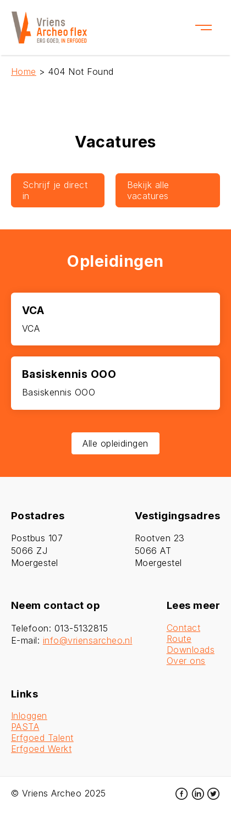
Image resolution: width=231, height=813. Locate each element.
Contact (183, 627)
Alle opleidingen (115, 443)
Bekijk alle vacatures (148, 190)
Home (23, 71)
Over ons (186, 660)
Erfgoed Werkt (41, 748)
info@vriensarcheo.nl (88, 640)
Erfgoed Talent (42, 737)
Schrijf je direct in (55, 190)
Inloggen (29, 715)
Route (179, 638)
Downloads (191, 649)
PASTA (25, 726)
